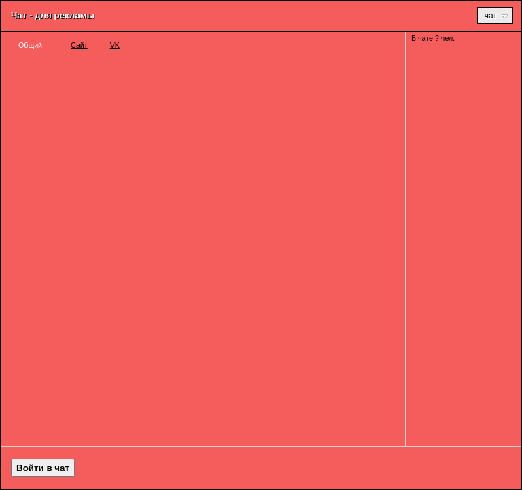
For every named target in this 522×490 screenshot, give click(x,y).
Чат (496, 15)
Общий (30, 45)
